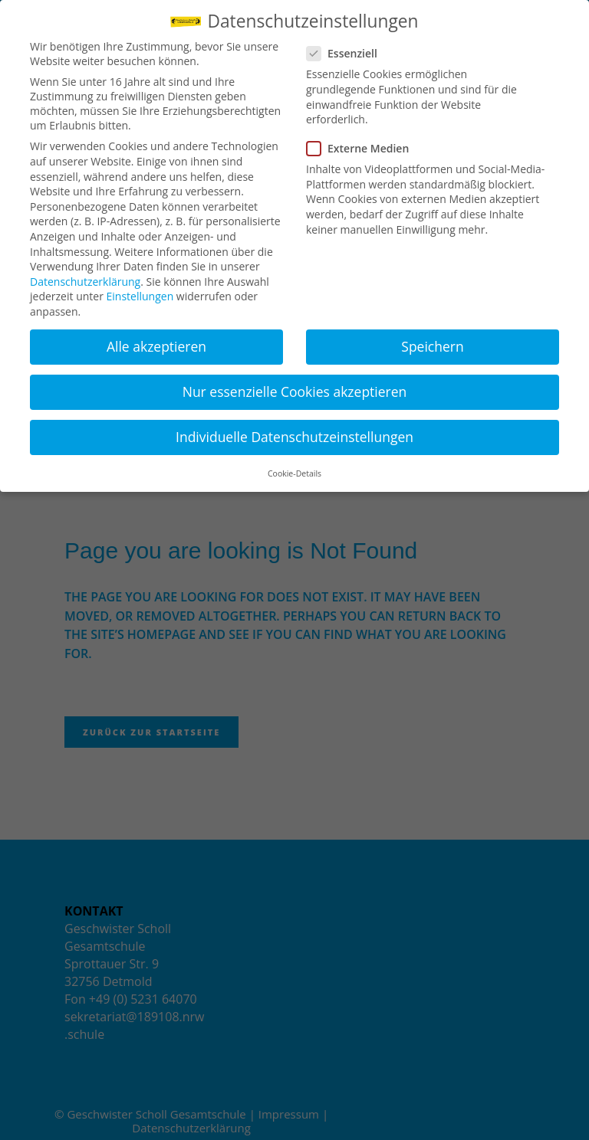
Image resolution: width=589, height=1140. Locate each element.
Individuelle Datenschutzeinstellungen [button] (294, 437)
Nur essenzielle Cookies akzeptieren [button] (295, 391)
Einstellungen (140, 296)
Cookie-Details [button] (294, 473)
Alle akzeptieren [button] (156, 346)
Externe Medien (364, 148)
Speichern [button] (432, 346)
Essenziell (348, 53)
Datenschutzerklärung (85, 281)
